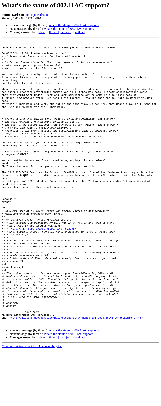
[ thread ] (53, 32)
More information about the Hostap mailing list (32, 402)
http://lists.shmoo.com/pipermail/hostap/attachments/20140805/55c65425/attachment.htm (76, 373)
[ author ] (79, 32)
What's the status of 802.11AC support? (74, 25)
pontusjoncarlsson (36, 14)
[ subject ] (66, 32)
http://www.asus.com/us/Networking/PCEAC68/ (43, 266)
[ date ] (42, 32)
